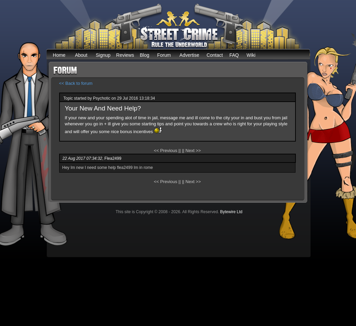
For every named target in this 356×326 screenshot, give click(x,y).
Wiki (250, 55)
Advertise (189, 55)
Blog (144, 55)
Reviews (125, 55)
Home (59, 55)
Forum (164, 55)
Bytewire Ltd (231, 211)
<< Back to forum (76, 83)
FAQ (234, 55)
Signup (103, 55)
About (81, 55)
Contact (215, 55)
